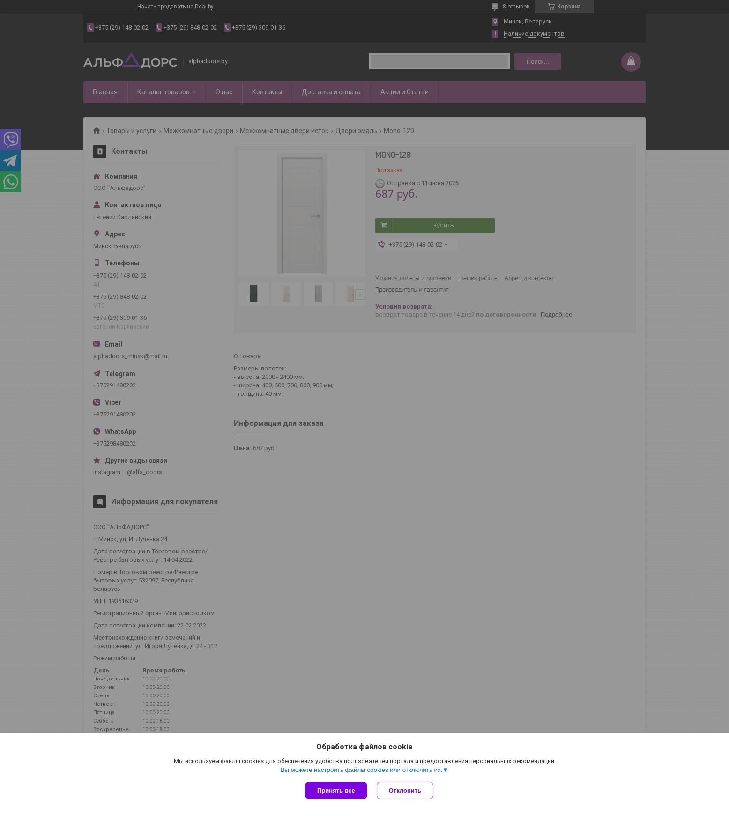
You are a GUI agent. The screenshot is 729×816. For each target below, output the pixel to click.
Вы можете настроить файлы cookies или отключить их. (361, 769)
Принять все (336, 790)
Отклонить (405, 790)
